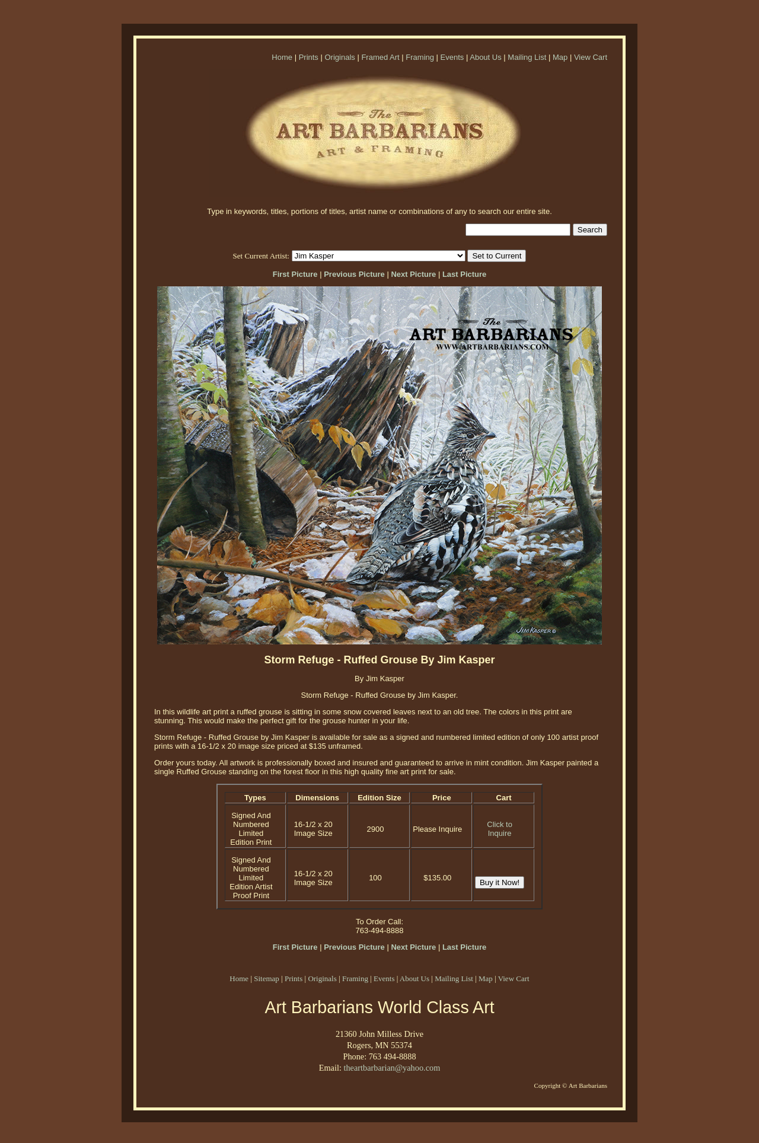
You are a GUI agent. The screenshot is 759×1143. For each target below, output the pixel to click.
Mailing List (527, 57)
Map (560, 57)
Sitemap (266, 978)
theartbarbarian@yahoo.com (391, 1067)
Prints (308, 57)
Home (282, 57)
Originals (339, 57)
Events (452, 57)
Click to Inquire (499, 829)
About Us (485, 57)
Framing (420, 57)
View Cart (590, 57)
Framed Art (380, 57)
